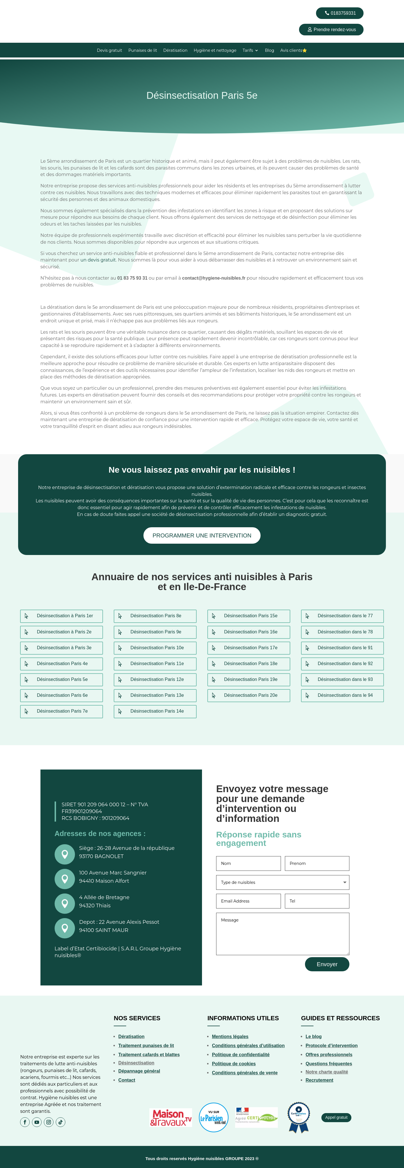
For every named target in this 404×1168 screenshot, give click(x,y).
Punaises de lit (142, 50)
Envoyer (327, 962)
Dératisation (175, 50)
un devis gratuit (98, 258)
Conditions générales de (238, 1070)
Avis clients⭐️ (293, 50)
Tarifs (248, 50)
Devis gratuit (109, 50)
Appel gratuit (336, 1115)
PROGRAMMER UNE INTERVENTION (202, 533)
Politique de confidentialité (241, 1052)
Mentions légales (230, 1034)
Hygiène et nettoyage (215, 50)
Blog (269, 50)
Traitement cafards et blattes (149, 1052)
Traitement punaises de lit (146, 1043)
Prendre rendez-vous (335, 29)
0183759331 (343, 13)
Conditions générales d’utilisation (248, 1043)
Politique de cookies (234, 1061)
